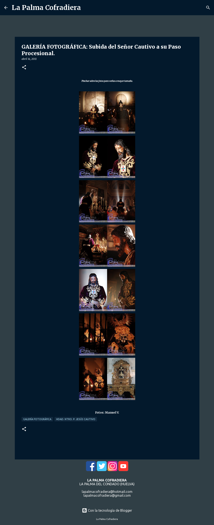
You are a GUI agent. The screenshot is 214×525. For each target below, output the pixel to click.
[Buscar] (208, 8)
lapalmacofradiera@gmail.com (107, 495)
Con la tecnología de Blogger (107, 510)
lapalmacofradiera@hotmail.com (107, 491)
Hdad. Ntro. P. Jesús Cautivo (75, 419)
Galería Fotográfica (37, 419)
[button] (24, 67)
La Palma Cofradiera (46, 7)
